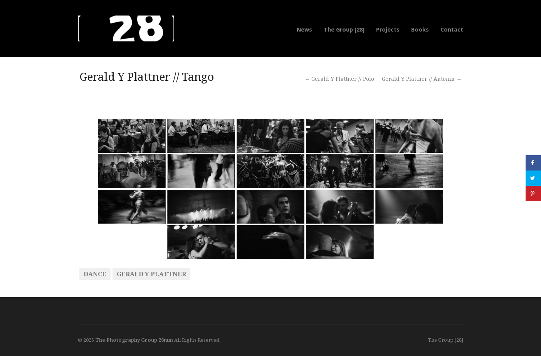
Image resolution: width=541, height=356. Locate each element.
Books (420, 29)
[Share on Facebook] (533, 162)
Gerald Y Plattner (151, 274)
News (304, 29)
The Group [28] (344, 29)
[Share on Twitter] (533, 178)
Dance (95, 274)
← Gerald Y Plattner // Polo (340, 78)
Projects (388, 29)
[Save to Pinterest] (533, 193)
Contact (451, 29)
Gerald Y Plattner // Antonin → (422, 78)
